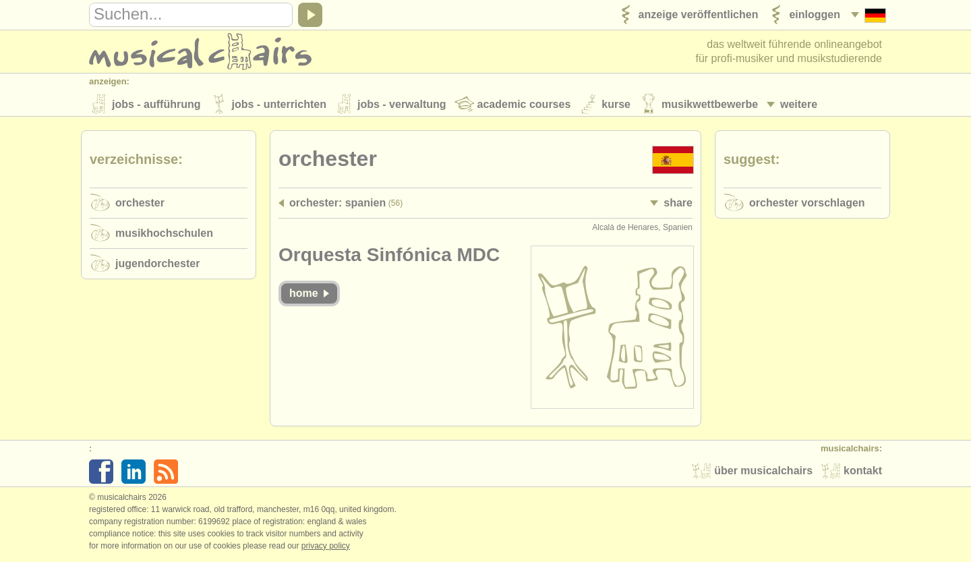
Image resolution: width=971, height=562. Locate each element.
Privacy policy (325, 548)
